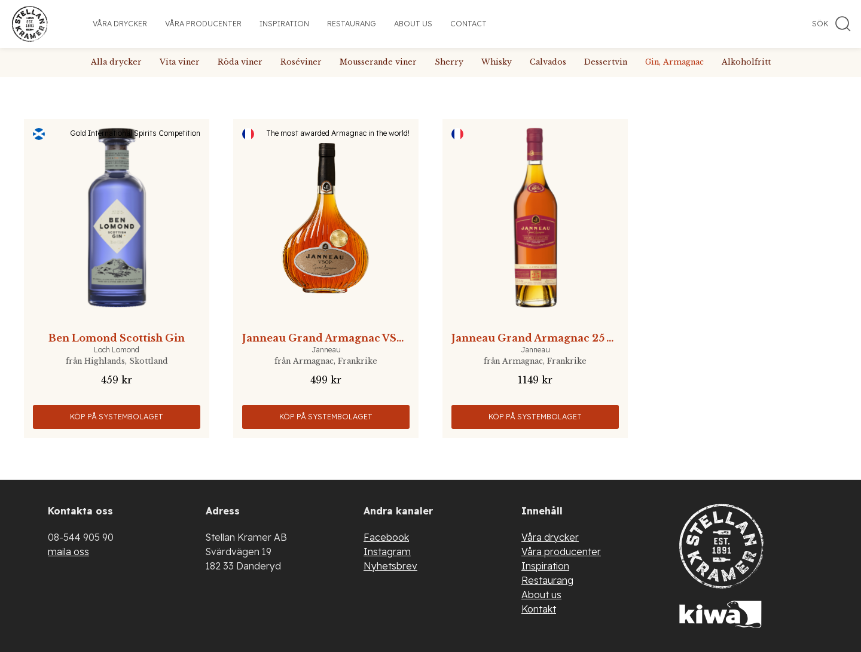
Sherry (449, 61)
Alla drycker (116, 61)
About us (413, 23)
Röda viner (240, 61)
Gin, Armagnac (674, 61)
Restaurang (351, 23)
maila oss (68, 551)
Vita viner (180, 61)
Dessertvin (605, 61)
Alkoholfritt (746, 61)
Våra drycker (120, 23)
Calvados (548, 61)
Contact (468, 23)
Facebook (386, 537)
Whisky (496, 61)
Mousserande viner (378, 61)
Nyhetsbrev (390, 566)
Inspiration (284, 23)
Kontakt (538, 609)
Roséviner (301, 61)
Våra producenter (203, 23)
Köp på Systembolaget (116, 416)
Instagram (387, 551)
